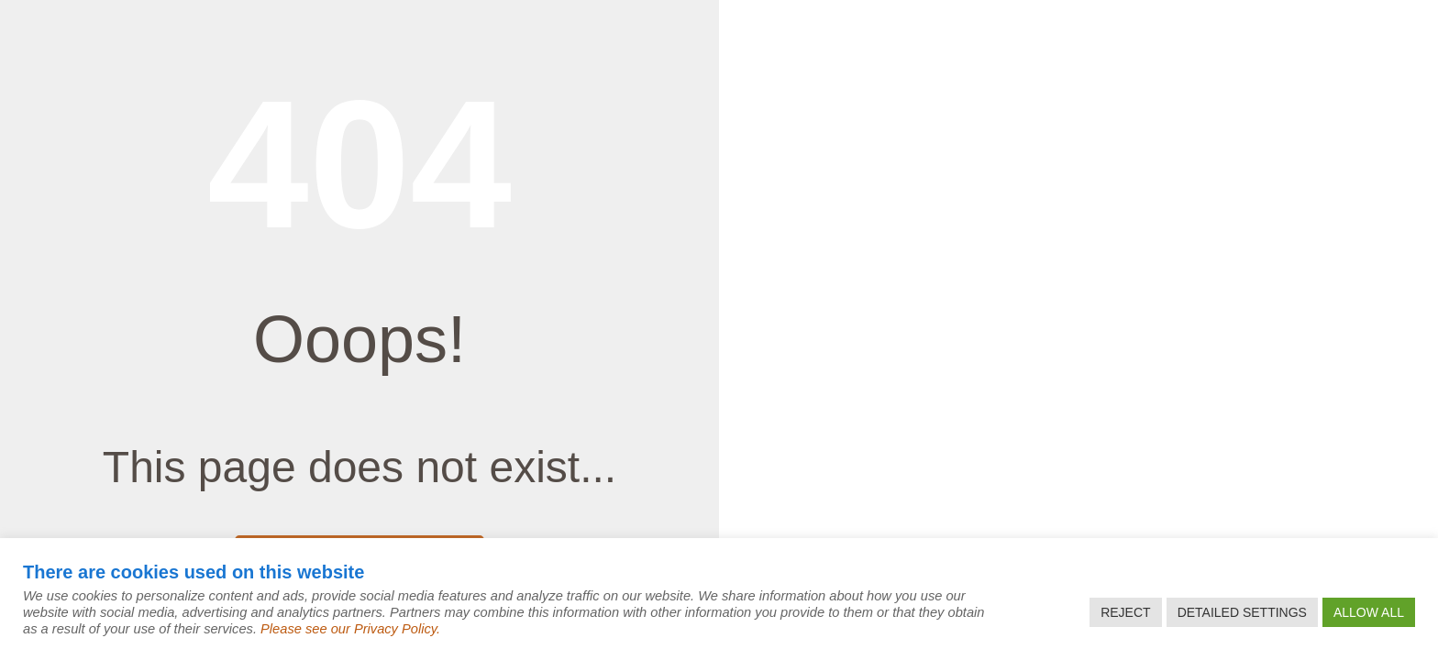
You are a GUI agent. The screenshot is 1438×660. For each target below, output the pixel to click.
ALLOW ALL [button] (1368, 612)
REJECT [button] (1125, 612)
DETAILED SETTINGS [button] (1242, 612)
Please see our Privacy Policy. (350, 629)
